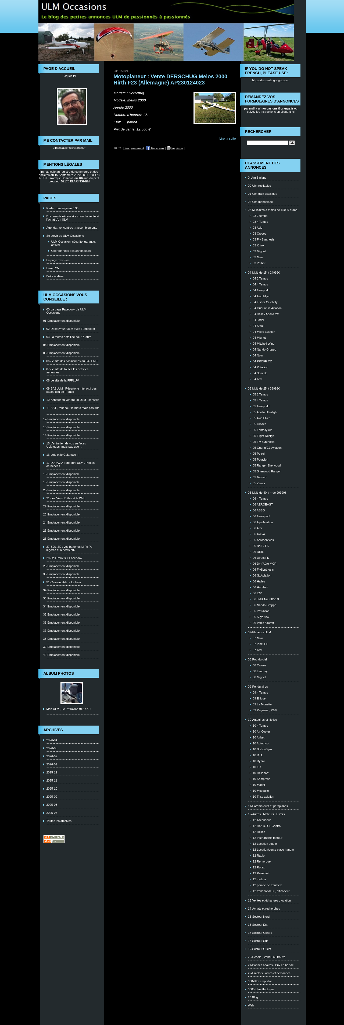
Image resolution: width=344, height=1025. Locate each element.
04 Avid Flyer (261, 296)
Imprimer (175, 148)
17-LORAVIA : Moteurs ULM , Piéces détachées (70, 464)
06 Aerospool (261, 516)
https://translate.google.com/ (270, 80)
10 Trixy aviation (263, 796)
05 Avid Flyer (261, 418)
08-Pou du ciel (257, 659)
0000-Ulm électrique (261, 989)
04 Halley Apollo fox (266, 314)
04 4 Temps (260, 284)
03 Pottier (259, 263)
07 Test (257, 650)
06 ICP (257, 593)
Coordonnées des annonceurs (71, 250)
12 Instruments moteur (267, 837)
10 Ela (257, 767)
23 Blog (253, 997)
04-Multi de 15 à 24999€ (264, 272)
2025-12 (51, 772)
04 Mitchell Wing (264, 343)
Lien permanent (133, 148)
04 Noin (258, 355)
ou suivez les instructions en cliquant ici (272, 110)
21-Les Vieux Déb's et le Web (65, 498)
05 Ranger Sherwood (267, 465)
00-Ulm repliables (259, 185)
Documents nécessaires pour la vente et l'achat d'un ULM (72, 218)
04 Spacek (260, 373)
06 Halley (259, 581)
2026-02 (51, 756)
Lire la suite (227, 138)
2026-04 (51, 740)
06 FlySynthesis (263, 569)
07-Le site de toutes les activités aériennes (67, 370)
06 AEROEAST (263, 504)
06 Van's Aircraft (263, 622)
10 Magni (259, 784)
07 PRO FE (260, 644)
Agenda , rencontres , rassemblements (71, 227)
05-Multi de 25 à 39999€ (264, 388)
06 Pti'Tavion (261, 611)
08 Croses (259, 665)
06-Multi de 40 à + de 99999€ (267, 492)
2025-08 (51, 804)
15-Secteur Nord (259, 916)
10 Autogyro (261, 743)
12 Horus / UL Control (267, 826)
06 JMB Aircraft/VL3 (266, 599)
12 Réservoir (261, 873)
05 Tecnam (260, 477)
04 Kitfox (258, 325)
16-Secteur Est (258, 924)
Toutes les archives (59, 820)
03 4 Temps (260, 221)
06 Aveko (259, 534)
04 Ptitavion (260, 367)
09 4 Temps (260, 692)
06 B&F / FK (261, 545)
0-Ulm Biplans (257, 177)
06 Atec (258, 528)
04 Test (257, 379)
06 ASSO (259, 510)
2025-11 (51, 780)
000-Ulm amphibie (260, 981)
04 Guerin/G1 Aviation (267, 308)
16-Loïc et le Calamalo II (62, 454)
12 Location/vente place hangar (273, 849)
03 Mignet (259, 251)
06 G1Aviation (262, 575)
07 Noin (258, 638)
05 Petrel (259, 453)
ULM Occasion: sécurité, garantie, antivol (73, 243)
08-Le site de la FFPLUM (62, 380)
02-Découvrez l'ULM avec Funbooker (70, 328)
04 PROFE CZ (262, 361)
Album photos (59, 673)
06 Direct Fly (261, 557)
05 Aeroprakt (261, 406)
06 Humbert (260, 587)
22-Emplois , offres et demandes (269, 973)
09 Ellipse (259, 698)
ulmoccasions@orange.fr (69, 147)
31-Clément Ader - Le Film (63, 582)
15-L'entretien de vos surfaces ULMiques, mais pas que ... (66, 445)
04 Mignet (259, 337)
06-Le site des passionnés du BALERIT (72, 361)
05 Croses (259, 424)
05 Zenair (259, 483)
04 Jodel (258, 319)
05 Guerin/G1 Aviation (267, 447)
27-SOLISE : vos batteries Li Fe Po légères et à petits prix (69, 548)
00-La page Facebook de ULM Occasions (66, 311)
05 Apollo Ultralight (265, 412)
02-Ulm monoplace (260, 201)
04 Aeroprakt (261, 290)
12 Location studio (265, 843)
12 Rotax (259, 867)
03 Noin (258, 257)
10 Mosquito (261, 790)
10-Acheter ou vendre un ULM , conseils (72, 399)
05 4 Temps (260, 400)
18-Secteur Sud (258, 940)
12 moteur (259, 879)
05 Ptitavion (260, 459)
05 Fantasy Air (262, 430)
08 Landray (260, 671)
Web (251, 1005)
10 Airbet (258, 737)
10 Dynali (259, 761)
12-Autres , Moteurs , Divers (266, 814)
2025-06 (51, 812)
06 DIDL (258, 551)
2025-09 (51, 796)
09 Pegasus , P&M (265, 710)
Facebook (155, 148)
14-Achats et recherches (264, 908)
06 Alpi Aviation (263, 522)
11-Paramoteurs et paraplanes (268, 806)
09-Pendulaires (258, 686)
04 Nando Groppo (264, 349)
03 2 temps (260, 215)
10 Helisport (261, 773)
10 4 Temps (260, 725)
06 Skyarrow (261, 616)
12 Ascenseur (262, 820)
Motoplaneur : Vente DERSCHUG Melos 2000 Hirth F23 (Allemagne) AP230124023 (170, 79)
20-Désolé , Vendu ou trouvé (266, 957)
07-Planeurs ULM (259, 632)
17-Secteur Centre (260, 932)
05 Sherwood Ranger (267, 471)
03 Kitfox (258, 245)
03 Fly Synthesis (264, 239)
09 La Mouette (262, 704)
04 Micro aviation (264, 331)
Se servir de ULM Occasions (65, 235)
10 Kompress (261, 778)
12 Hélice (259, 831)
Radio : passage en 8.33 (62, 208)
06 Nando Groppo (264, 605)
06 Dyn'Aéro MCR (265, 563)
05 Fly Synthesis (264, 441)
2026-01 (51, 764)
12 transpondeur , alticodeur (271, 891)
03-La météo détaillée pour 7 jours (68, 336)
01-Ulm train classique (262, 193)
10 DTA (258, 755)
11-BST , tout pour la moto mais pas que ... (72, 409)
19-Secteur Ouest (259, 948)
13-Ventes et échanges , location (269, 900)
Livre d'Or (52, 268)
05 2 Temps (260, 394)
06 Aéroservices (263, 540)
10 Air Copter (261, 731)
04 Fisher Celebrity (265, 302)
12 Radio (259, 855)
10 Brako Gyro (262, 749)
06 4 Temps (260, 498)
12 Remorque (262, 861)
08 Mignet (259, 677)
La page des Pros (58, 260)
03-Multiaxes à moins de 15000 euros (272, 209)
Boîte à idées (55, 276)
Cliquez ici (69, 75)
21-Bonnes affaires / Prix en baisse (271, 965)
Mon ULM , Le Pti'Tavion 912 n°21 (68, 709)
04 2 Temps (260, 278)
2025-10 (51, 788)
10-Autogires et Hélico (262, 719)
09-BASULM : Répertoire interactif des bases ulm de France (71, 390)
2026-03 (51, 748)
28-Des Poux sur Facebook (64, 558)
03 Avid (258, 227)
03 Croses (259, 233)
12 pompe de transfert (267, 885)
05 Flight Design (263, 435)
